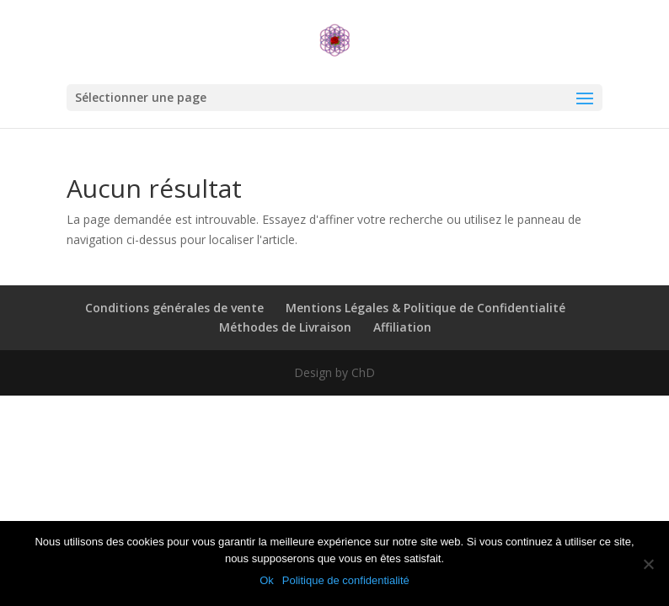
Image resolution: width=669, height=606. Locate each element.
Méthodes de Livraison (285, 327)
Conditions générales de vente (174, 308)
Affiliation (402, 327)
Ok (267, 580)
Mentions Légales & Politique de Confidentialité (425, 308)
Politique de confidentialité (345, 580)
